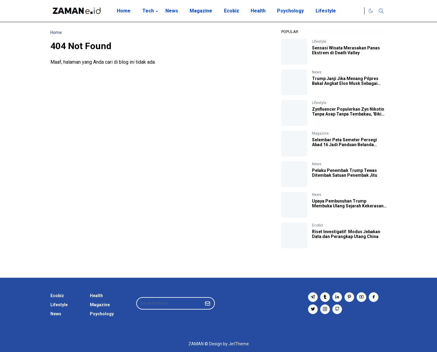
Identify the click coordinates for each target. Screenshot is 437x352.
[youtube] (361, 297)
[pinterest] (349, 297)
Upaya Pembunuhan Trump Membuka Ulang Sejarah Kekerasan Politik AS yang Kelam (348, 206)
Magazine (320, 133)
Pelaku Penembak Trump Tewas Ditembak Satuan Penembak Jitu (344, 173)
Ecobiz (317, 225)
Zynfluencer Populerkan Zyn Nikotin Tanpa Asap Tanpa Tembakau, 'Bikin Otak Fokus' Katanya (348, 114)
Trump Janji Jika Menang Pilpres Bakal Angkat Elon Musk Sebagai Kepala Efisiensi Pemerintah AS (345, 83)
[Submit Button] (207, 303)
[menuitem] (123, 11)
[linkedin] (337, 297)
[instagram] (325, 309)
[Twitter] (358, 11)
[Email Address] (169, 303)
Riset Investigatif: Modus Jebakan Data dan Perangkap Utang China (346, 234)
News (316, 72)
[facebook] (373, 297)
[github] (337, 309)
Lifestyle (319, 41)
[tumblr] (325, 297)
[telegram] (313, 297)
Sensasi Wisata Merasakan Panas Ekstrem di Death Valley (346, 50)
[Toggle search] (381, 10)
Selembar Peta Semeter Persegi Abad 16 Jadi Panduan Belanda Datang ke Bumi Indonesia (344, 144)
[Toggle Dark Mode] (371, 11)
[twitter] (313, 309)
